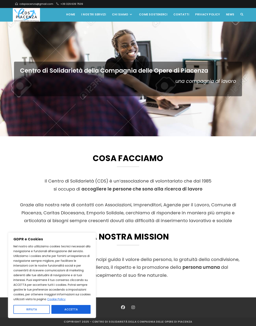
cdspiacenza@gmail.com (36, 4)
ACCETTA (71, 309)
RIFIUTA (31, 309)
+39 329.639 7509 (71, 4)
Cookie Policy (56, 299)
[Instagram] (133, 307)
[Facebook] (123, 307)
